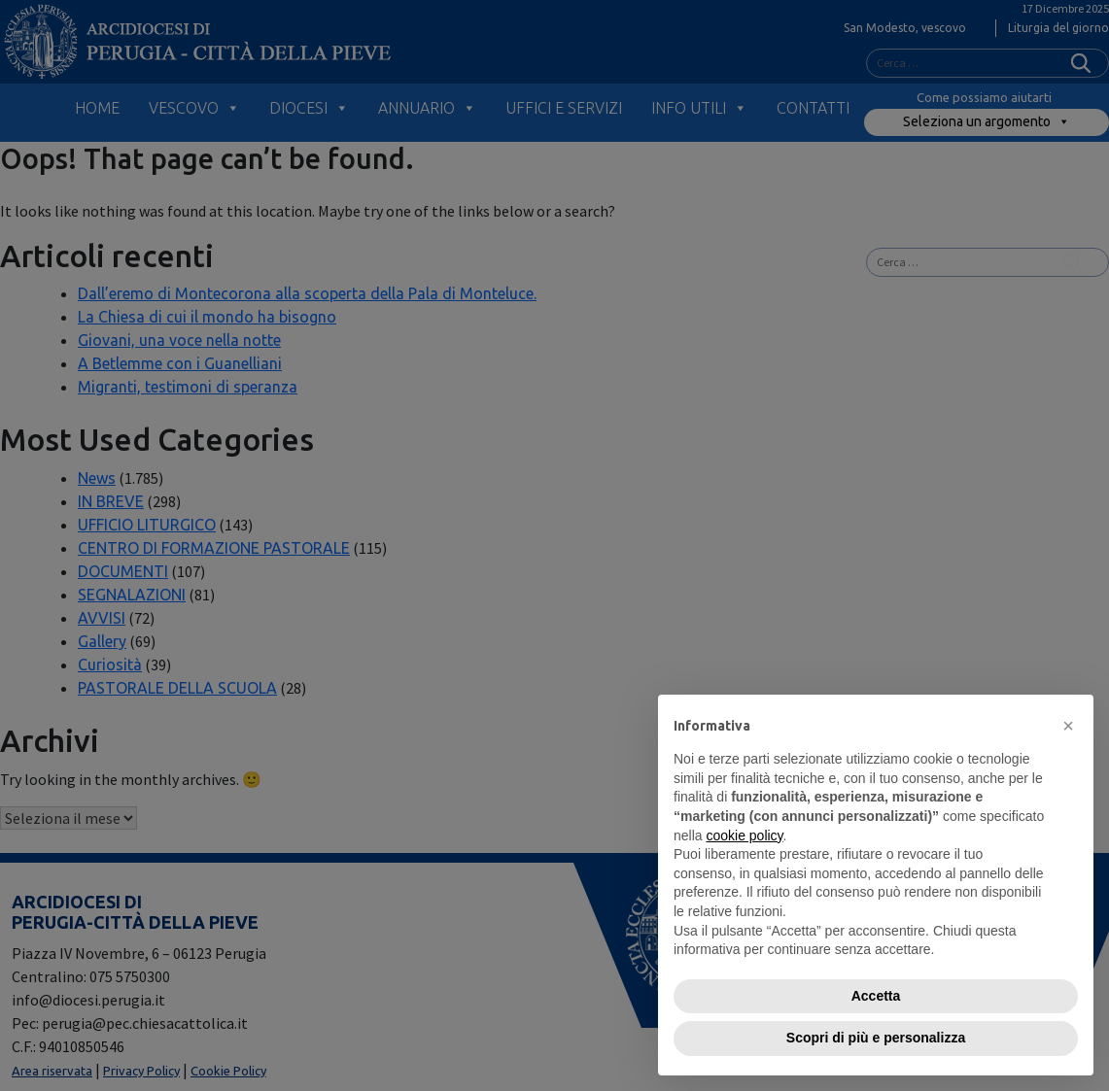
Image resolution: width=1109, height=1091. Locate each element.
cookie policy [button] (744, 835)
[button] (1068, 725)
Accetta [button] (876, 996)
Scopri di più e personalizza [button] (875, 1037)
